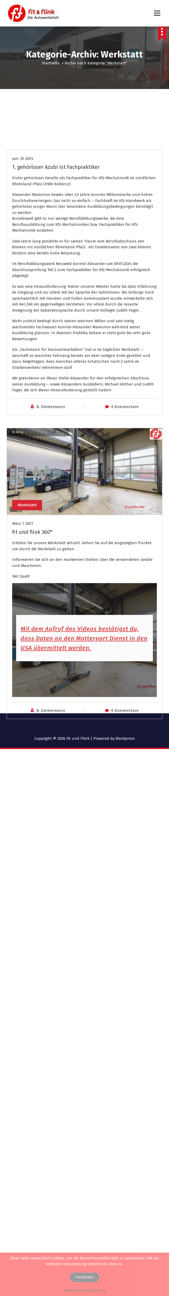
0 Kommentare (125, 476)
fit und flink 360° (32, 601)
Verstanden (84, 1277)
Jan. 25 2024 (22, 227)
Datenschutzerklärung (84, 1290)
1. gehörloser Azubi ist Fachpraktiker (56, 236)
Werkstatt (27, 574)
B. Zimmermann (50, 476)
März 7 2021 (22, 593)
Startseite (51, 63)
